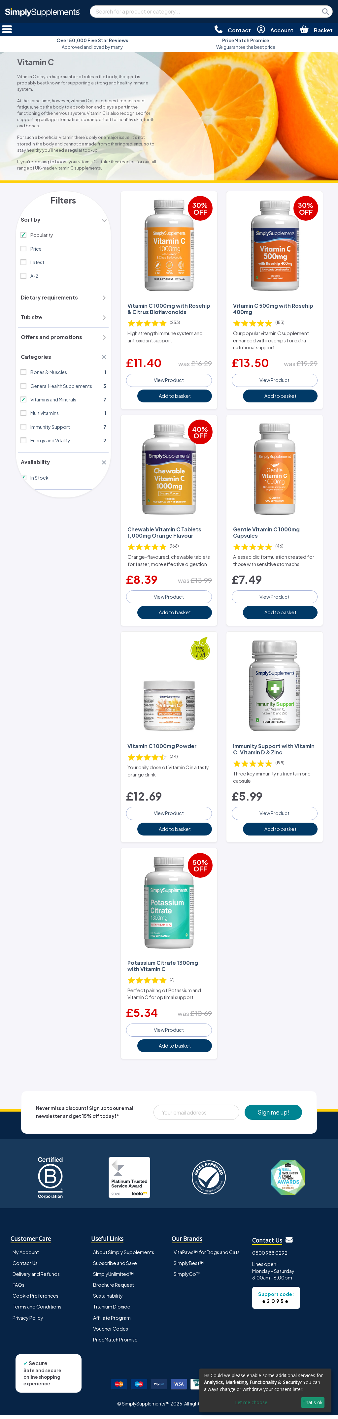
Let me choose (251, 1402)
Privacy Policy (28, 1322)
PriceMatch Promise (115, 1343)
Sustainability (108, 1300)
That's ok (312, 1402)
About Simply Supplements (123, 1256)
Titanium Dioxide (111, 1311)
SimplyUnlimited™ (113, 1278)
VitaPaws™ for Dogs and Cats (207, 1256)
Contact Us (25, 1267)
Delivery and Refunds (36, 1278)
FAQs (18, 1289)
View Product (169, 379)
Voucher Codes (110, 1333)
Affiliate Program (112, 1322)
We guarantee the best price (245, 44)
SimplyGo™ (187, 1278)
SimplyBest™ (189, 1267)
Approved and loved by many (92, 44)
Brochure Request (113, 1289)
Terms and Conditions (37, 1311)
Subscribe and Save (115, 1267)
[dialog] (265, 1390)
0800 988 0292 (269, 1256)
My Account (26, 1256)
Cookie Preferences (35, 1300)
